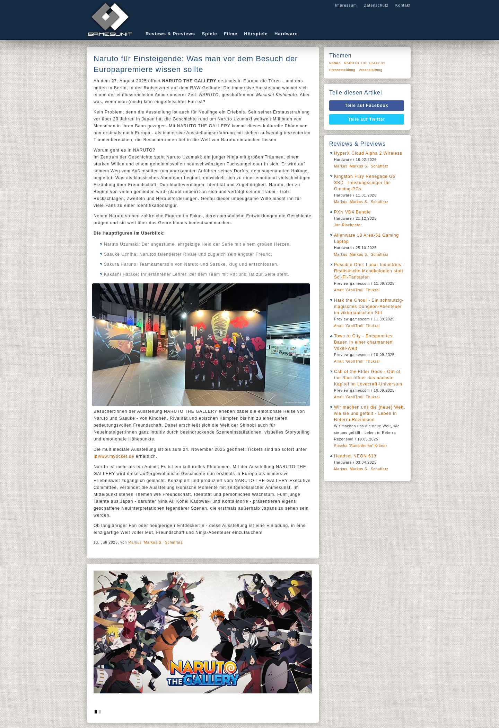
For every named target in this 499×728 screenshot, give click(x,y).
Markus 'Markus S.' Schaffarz (155, 542)
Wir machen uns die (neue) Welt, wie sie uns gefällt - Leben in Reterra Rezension (369, 413)
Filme (230, 33)
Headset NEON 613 (355, 456)
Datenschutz (376, 5)
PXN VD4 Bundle (352, 212)
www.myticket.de (116, 456)
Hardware (286, 33)
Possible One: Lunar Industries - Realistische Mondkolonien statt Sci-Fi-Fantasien (369, 271)
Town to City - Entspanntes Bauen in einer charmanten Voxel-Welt (363, 342)
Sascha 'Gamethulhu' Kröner (360, 446)
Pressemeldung (342, 70)
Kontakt (403, 5)
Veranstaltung (371, 70)
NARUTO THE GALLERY (365, 63)
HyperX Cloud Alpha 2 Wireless (368, 153)
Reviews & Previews (170, 33)
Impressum (346, 5)
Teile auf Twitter (366, 119)
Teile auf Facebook (366, 105)
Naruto (335, 63)
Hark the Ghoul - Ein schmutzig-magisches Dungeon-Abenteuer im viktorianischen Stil (369, 306)
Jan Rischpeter (348, 225)
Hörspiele (256, 33)
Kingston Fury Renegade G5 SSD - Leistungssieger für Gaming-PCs (364, 182)
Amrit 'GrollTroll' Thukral (357, 290)
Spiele (209, 33)
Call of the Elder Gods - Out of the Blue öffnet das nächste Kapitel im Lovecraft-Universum (368, 377)
